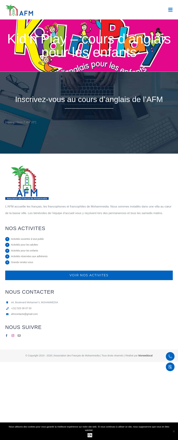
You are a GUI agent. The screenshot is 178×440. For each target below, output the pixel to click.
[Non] (173, 431)
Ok (90, 435)
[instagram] (12, 335)
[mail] (19, 335)
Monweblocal (145, 355)
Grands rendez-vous (22, 262)
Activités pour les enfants (24, 250)
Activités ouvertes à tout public (27, 239)
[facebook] (6, 335)
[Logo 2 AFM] (19, 5)
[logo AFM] (27, 167)
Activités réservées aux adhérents (29, 256)
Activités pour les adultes (24, 244)
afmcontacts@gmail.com (24, 314)
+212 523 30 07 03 (21, 308)
